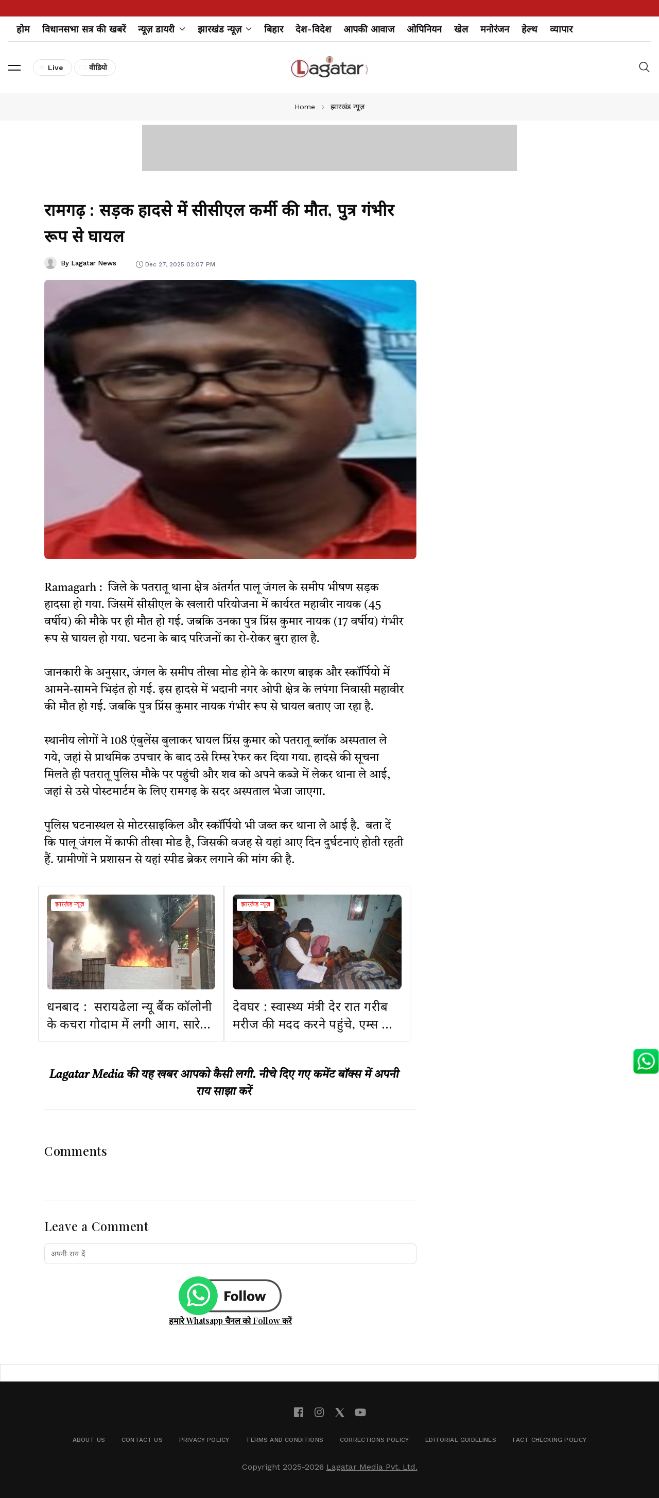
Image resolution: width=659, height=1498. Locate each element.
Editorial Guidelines (460, 1439)
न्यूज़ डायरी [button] (161, 29)
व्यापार (561, 29)
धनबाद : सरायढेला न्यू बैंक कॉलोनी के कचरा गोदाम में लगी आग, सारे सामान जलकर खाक (129, 1023)
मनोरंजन (494, 29)
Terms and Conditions (284, 1439)
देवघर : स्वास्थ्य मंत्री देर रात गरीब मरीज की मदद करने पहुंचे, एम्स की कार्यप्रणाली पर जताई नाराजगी (313, 1023)
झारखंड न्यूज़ (69, 905)
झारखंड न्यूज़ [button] (225, 29)
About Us (89, 1439)
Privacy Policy (204, 1439)
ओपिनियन (424, 29)
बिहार (273, 29)
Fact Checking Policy (550, 1439)
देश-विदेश (313, 29)
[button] (14, 67)
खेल (461, 29)
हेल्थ (529, 29)
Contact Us (142, 1439)
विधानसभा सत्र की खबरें (84, 29)
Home (304, 107)
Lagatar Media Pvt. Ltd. (372, 1467)
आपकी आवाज (368, 29)
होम (23, 29)
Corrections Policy (374, 1439)
